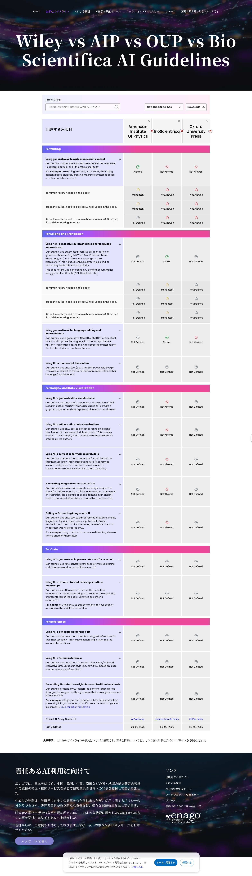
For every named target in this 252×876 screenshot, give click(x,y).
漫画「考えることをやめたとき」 (200, 11)
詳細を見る (137, 866)
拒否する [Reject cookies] (186, 862)
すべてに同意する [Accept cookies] (166, 862)
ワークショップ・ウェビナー (143, 11)
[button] (82, 169)
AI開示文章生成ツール (108, 11)
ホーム (36, 11)
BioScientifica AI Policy (167, 719)
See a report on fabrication (75, 706)
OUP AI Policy (196, 719)
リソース (170, 11)
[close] (149, 121)
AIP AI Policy (137, 719)
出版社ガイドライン (57, 11)
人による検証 (82, 11)
